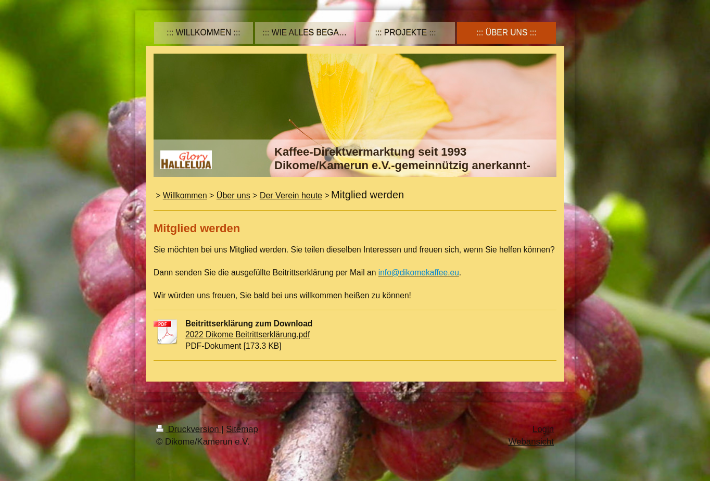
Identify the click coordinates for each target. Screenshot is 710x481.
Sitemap (242, 429)
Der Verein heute (291, 195)
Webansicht (531, 442)
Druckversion (188, 429)
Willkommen (185, 195)
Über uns (233, 195)
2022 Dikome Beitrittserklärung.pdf (247, 334)
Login (543, 429)
